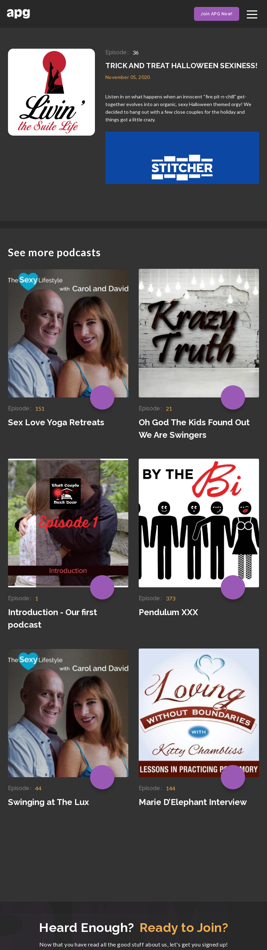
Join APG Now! (217, 13)
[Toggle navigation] (252, 13)
